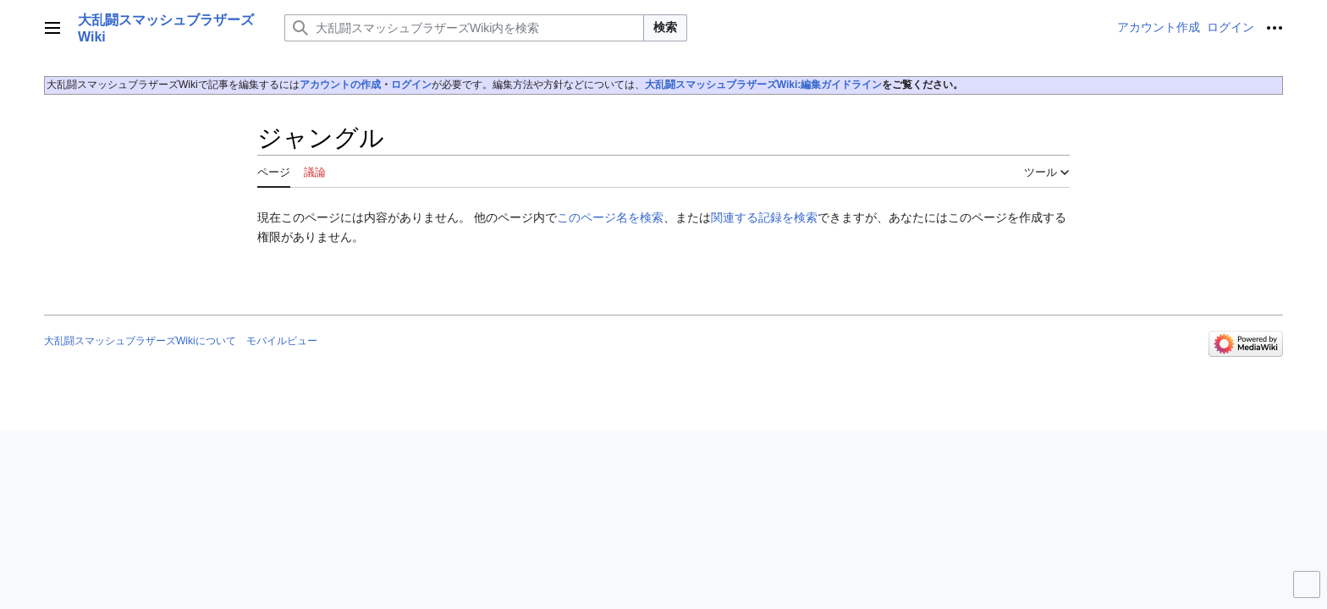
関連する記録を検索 (764, 217)
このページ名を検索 (610, 217)
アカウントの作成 (340, 85)
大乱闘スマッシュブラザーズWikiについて (140, 341)
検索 (665, 27)
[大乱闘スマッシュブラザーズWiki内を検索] (464, 27)
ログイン (411, 85)
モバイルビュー (281, 341)
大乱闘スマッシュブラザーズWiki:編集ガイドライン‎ (764, 85)
